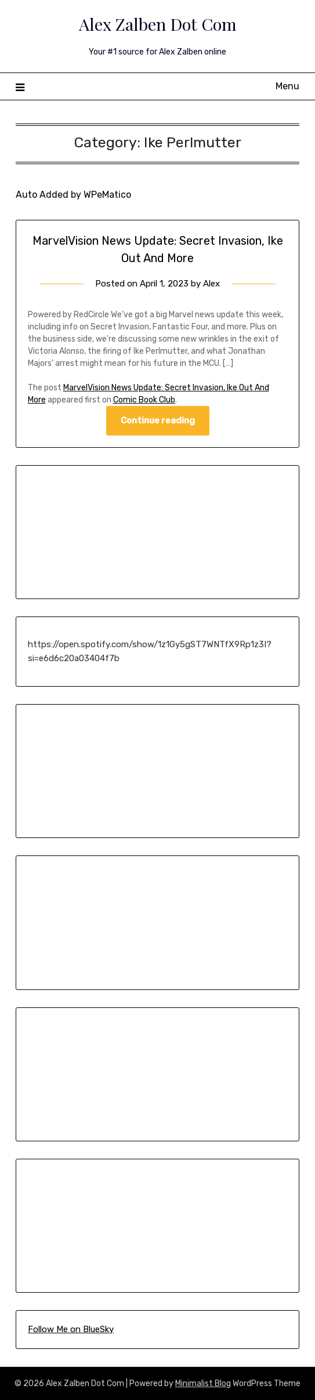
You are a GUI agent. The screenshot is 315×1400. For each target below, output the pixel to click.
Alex (211, 283)
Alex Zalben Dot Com (158, 24)
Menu (287, 86)
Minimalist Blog (203, 1383)
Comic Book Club (144, 400)
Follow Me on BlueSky (71, 1329)
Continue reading (158, 420)
